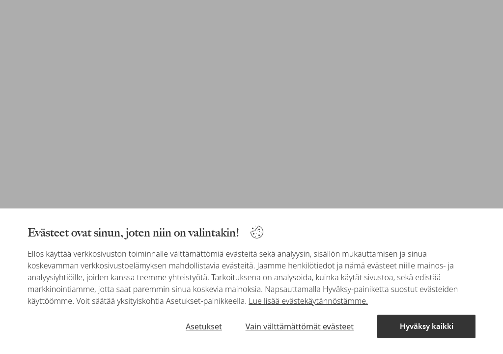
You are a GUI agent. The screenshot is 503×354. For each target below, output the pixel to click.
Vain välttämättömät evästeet (300, 326)
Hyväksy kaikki (426, 326)
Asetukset (204, 326)
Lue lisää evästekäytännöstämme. (308, 300)
